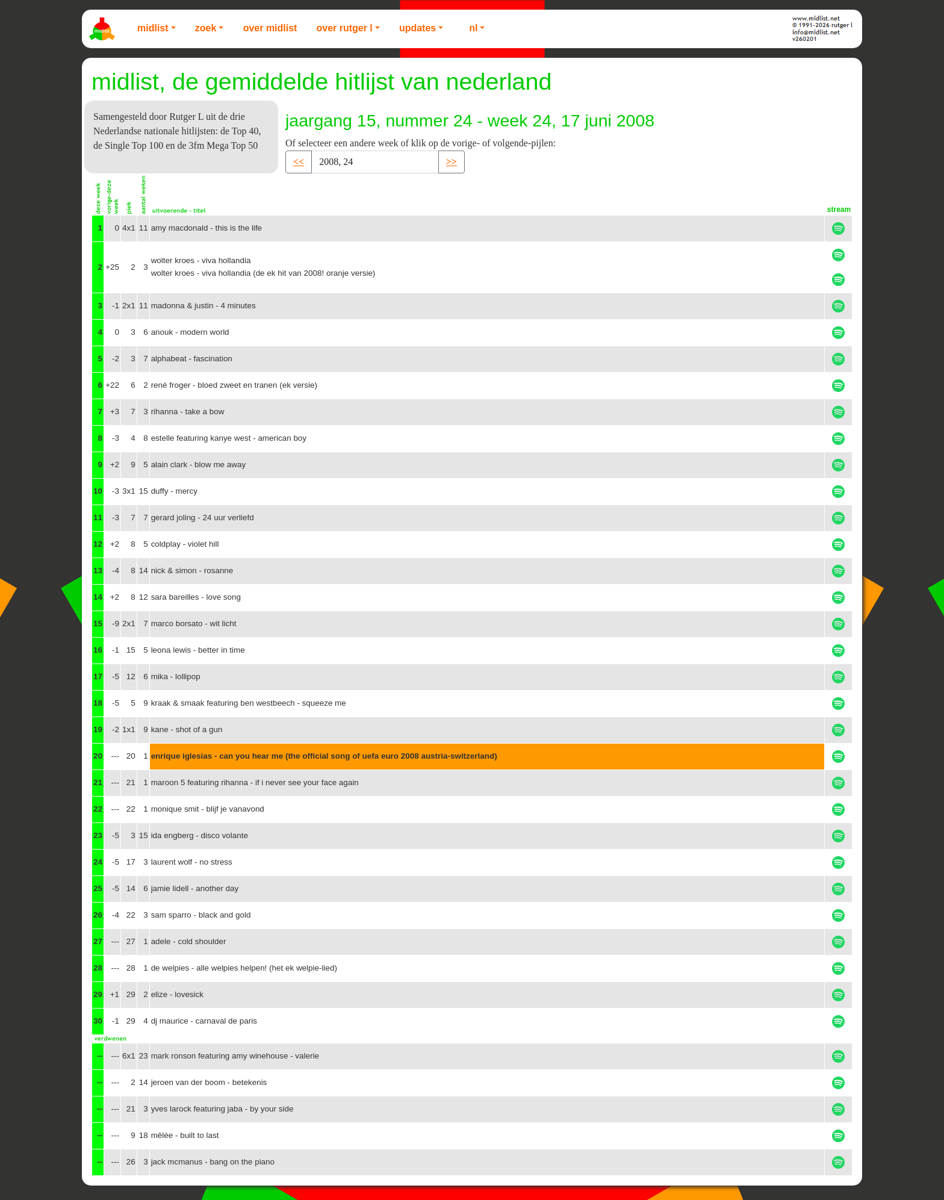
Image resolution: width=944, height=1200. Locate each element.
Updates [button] (417, 28)
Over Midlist (270, 28)
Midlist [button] (153, 28)
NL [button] (473, 28)
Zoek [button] (206, 28)
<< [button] (298, 162)
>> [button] (451, 162)
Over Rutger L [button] (344, 28)
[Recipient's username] (375, 162)
